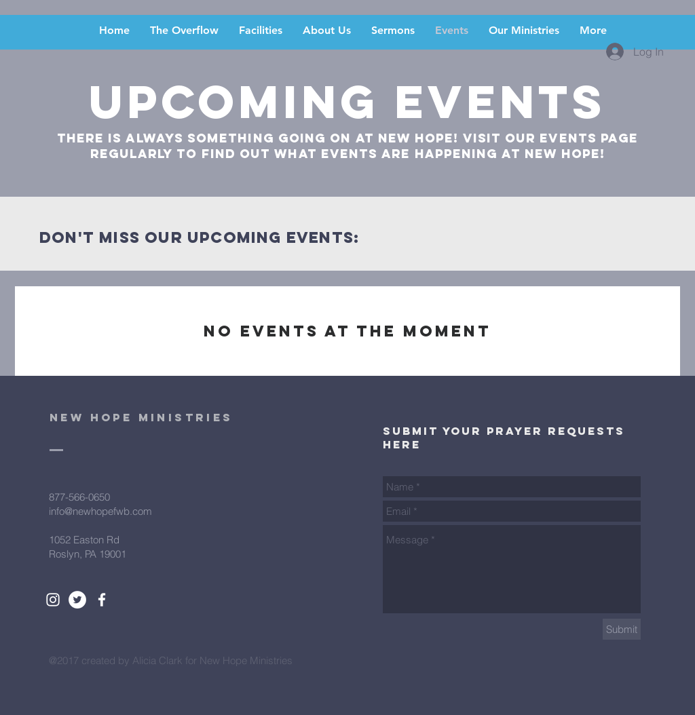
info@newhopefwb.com (100, 511)
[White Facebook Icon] (102, 599)
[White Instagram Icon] (53, 599)
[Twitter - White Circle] (77, 599)
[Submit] (622, 629)
